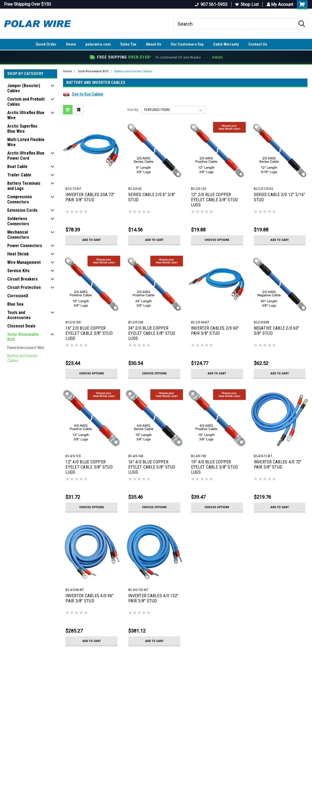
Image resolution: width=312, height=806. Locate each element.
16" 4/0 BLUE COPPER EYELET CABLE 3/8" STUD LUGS (151, 467)
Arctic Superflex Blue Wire (22, 129)
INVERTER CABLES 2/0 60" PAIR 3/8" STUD (215, 331)
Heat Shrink (18, 254)
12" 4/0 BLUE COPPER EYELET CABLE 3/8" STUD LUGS (89, 467)
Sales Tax (128, 44)
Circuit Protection (24, 287)
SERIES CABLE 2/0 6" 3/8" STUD (151, 197)
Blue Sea (15, 304)
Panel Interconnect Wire (25, 347)
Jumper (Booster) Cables (23, 88)
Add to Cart (91, 240)
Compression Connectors (19, 199)
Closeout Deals (21, 326)
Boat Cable (17, 166)
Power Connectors (24, 245)
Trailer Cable (19, 174)
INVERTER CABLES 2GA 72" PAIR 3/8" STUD (90, 197)
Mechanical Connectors (18, 235)
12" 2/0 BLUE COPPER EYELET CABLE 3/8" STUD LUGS (214, 199)
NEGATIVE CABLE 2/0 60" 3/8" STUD (276, 331)
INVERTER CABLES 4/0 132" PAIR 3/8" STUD (153, 598)
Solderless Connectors (18, 221)
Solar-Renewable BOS (23, 337)
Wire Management (24, 262)
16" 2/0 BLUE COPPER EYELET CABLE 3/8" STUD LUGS (89, 333)
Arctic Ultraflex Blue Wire (25, 115)
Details (217, 57)
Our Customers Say (187, 44)
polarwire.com (98, 44)
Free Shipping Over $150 (27, 4)
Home (71, 44)
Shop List (246, 4)
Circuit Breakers (22, 279)
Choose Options (216, 240)
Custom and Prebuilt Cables (26, 102)
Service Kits (18, 270)
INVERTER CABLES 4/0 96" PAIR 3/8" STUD (89, 598)
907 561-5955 (210, 4)
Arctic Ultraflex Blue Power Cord (25, 156)
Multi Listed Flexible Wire (25, 142)
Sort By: (133, 110)
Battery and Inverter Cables (22, 358)
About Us (153, 44)
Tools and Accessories (19, 315)
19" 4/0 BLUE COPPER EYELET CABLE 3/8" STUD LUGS (214, 467)
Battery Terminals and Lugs (23, 186)
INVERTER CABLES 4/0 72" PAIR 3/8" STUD (278, 464)
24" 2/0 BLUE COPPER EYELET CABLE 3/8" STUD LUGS (151, 333)
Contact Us (257, 44)
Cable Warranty (226, 44)
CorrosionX (17, 295)
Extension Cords (22, 210)
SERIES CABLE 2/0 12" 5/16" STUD (279, 197)
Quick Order (46, 44)
